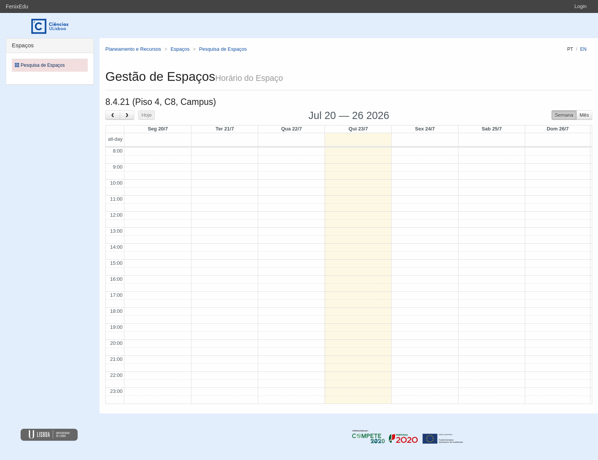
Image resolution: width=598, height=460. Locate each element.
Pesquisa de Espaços (223, 49)
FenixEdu (17, 6)
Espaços (180, 49)
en (583, 49)
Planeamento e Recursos (133, 49)
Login (580, 6)
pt (570, 49)
